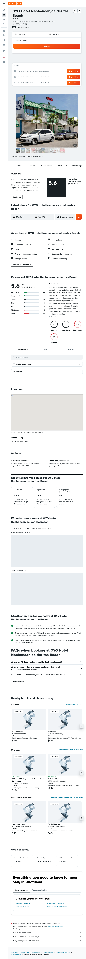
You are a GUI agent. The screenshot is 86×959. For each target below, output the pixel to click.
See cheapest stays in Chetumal (71, 750)
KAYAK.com (14, 952)
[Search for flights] (4, 10)
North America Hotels (33, 952)
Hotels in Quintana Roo (63, 952)
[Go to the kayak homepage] (15, 3)
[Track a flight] (4, 40)
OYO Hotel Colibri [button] (54, 779)
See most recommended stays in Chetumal (67, 797)
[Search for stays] (4, 15)
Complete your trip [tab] (21, 890)
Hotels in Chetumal (22, 907)
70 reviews (24, 27)
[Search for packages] (4, 24)
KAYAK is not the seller (48, 932)
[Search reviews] (49, 357)
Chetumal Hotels (16, 954)
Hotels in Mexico (48, 952)
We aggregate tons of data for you (48, 936)
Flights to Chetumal (23, 904)
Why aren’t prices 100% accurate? (48, 940)
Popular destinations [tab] (39, 890)
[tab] (23, 349)
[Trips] (4, 51)
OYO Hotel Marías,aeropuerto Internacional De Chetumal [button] (28, 780)
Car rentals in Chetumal (55, 904)
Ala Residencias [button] (54, 824)
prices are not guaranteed (55, 926)
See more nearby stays (74, 704)
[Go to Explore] (4, 35)
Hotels (23, 952)
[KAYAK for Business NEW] (4, 44)
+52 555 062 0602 (19, 24)
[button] (3, 3)
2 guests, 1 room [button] (20, 40)
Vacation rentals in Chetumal (57, 907)
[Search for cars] (4, 19)
